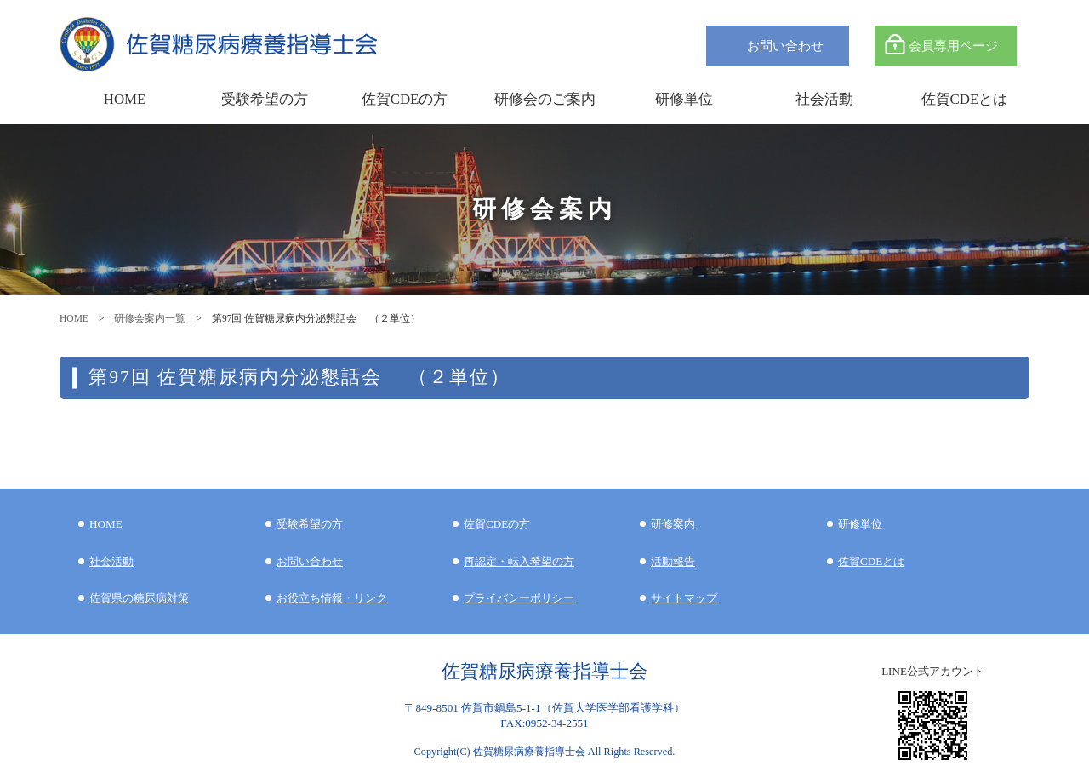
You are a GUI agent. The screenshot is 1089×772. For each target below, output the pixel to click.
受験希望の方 (264, 99)
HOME (74, 318)
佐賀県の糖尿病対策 (139, 598)
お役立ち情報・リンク (332, 598)
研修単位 (860, 524)
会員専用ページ (953, 45)
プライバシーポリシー (519, 598)
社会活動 (111, 561)
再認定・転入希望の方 (519, 561)
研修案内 (673, 524)
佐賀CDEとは (964, 99)
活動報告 (673, 561)
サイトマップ (684, 598)
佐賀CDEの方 (497, 524)
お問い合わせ (785, 45)
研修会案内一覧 (149, 318)
